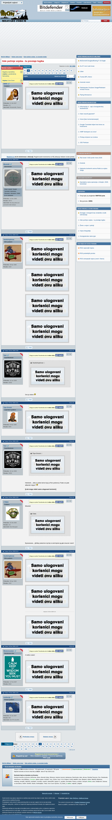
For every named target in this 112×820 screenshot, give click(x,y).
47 (53, 70)
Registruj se (65, 2)
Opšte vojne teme (17, 56)
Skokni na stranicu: (60, 76)
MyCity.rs (75, 798)
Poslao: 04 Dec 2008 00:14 (11, 551)
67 (53, 73)
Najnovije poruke (47, 793)
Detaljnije (95, 769)
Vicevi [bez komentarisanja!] (89, 267)
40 (28, 70)
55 (32, 746)
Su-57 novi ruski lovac (87, 214)
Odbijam (81, 817)
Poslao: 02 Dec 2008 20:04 (11, 159)
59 (24, 73)
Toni (4, 355)
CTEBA (6, 502)
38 (33, 744)
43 (39, 70)
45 (46, 70)
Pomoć (100, 2)
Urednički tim (65, 793)
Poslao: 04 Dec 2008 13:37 (11, 646)
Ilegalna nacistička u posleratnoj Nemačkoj (9, 74)
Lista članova (87, 2)
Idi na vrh (72, 749)
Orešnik (82, 101)
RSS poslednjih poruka (87, 191)
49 (60, 70)
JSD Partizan (84, 290)
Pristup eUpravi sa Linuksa (89, 285)
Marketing (106, 2)
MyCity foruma (37, 812)
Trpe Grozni (7, 407)
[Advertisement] (56, 40)
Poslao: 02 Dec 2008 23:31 (11, 235)
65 (45, 73)
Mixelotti (6, 164)
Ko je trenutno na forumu (13, 766)
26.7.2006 (72, 66)
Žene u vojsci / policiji (87, 163)
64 (42, 73)
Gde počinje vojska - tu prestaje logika (35, 56)
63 (38, 73)
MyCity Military (48, 2)
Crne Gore (8, 80)
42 (35, 70)
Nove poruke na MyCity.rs (87, 250)
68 (56, 73)
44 (42, 70)
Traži (94, 2)
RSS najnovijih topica (87, 186)
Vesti (71, 798)
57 (39, 746)
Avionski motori (85, 230)
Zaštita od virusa (83, 798)
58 (43, 746)
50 (64, 70)
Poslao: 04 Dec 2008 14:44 (11, 692)
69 (60, 73)
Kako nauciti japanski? (87, 261)
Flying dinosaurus (86, 242)
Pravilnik (79, 2)
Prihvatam (70, 817)
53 (25, 746)
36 (25, 744)
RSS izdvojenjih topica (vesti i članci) (92, 196)
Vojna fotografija (85, 169)
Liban (82, 219)
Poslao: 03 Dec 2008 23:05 (11, 441)
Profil (30, 151)
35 (22, 744)
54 (28, 746)
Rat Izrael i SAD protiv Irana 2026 (91, 95)
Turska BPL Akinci (86, 224)
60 (27, 73)
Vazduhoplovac (8, 239)
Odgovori (27, 67)
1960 (64, 73)
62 (35, 73)
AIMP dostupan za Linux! (88, 279)
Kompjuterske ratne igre (88, 174)
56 (36, 746)
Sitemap (56, 793)
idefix (5, 84)
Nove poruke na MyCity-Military (89, 204)
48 (57, 70)
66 (49, 73)
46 (50, 70)
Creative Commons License (82, 802)
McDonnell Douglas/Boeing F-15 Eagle (93, 208)
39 (24, 70)
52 (71, 70)
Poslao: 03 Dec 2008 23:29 (11, 497)
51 (67, 70)
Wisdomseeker (8, 651)
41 (32, 70)
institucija (6, 697)
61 (31, 73)
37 (29, 744)
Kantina (72, 2)
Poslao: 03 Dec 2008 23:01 (11, 402)
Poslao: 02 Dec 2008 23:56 (11, 350)
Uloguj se (56, 2)
